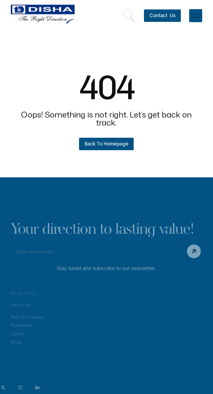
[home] (43, 16)
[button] (195, 15)
